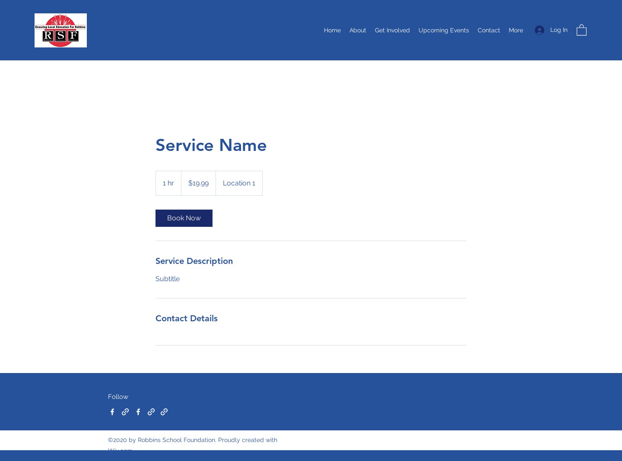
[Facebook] (112, 412)
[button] (582, 29)
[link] (184, 218)
